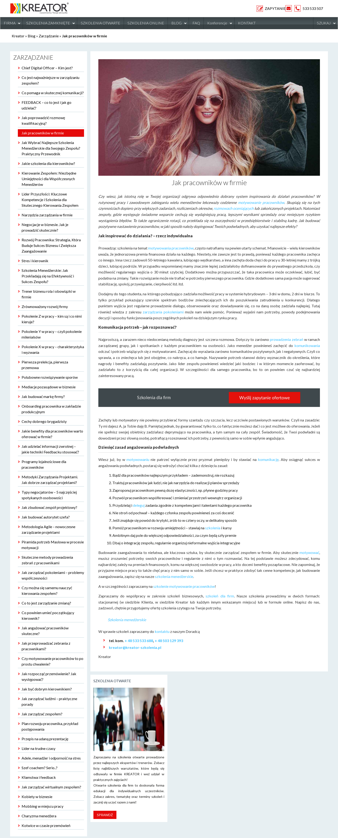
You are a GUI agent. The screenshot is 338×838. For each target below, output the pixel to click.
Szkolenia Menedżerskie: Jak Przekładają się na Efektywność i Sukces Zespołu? (48, 276)
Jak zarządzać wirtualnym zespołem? (51, 787)
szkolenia (212, 528)
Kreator (18, 36)
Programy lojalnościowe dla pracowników (44, 464)
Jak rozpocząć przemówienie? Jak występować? (49, 676)
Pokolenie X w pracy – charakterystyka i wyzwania (53, 349)
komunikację (268, 459)
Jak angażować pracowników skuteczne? (45, 631)
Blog (31, 36)
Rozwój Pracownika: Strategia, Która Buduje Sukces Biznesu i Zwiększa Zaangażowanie (51, 245)
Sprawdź (105, 815)
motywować (309, 552)
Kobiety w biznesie (37, 796)
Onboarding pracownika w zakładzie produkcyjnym (51, 409)
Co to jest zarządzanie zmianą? (46, 603)
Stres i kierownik (35, 260)
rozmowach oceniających (234, 208)
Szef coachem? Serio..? (40, 767)
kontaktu (161, 631)
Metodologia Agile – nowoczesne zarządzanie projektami (48, 529)
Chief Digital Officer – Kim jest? (47, 68)
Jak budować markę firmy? (43, 396)
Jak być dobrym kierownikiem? (47, 689)
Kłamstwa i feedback (39, 777)
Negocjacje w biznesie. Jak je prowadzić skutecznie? (45, 227)
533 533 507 (313, 8)
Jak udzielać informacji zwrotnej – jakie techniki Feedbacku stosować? (50, 449)
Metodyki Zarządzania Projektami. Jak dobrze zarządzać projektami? (50, 480)
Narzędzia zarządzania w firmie (47, 215)
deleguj (139, 505)
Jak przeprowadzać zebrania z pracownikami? (46, 646)
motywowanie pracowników (261, 202)
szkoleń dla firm (220, 596)
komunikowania (307, 345)
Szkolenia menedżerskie (127, 619)
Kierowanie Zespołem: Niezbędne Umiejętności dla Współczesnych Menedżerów (49, 179)
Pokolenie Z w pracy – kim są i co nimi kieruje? (52, 319)
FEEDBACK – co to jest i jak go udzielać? (46, 105)
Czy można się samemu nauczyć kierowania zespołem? (47, 590)
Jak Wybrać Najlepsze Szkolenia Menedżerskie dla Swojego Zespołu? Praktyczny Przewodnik (51, 148)
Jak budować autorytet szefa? (46, 517)
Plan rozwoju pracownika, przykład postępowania (50, 726)
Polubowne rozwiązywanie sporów (50, 377)
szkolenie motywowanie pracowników (184, 586)
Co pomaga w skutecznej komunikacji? (53, 92)
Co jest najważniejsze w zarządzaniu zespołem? (50, 80)
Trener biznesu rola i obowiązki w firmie (49, 294)
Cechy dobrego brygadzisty (44, 421)
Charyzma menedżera (39, 816)
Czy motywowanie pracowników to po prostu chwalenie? (52, 661)
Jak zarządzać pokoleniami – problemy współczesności (53, 575)
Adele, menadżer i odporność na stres (51, 758)
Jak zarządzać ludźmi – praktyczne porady (49, 701)
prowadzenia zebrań (286, 339)
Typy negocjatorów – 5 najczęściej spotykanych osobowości (49, 495)
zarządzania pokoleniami (163, 312)
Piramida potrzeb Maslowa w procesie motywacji (53, 545)
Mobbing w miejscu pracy (42, 806)
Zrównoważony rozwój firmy (45, 306)
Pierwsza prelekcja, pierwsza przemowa (45, 365)
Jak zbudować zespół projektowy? (49, 507)
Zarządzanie (49, 36)
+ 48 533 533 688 (139, 640)
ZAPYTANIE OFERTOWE (261, 8)
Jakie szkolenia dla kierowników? (48, 163)
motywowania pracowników (171, 248)
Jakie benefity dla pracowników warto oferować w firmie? (52, 434)
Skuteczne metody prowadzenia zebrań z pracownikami (47, 560)
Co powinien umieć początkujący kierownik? (48, 615)
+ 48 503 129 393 (169, 640)
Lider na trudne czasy (38, 748)
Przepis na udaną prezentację (45, 739)
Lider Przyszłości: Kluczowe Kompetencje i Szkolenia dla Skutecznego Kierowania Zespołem (50, 199)
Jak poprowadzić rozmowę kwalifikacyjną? (43, 120)
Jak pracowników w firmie (43, 133)
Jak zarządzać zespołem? (42, 714)
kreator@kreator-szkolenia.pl (135, 647)
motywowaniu (138, 459)
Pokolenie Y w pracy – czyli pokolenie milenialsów (52, 334)
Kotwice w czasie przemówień (46, 825)
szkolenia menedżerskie (174, 576)
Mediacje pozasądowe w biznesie (49, 387)
